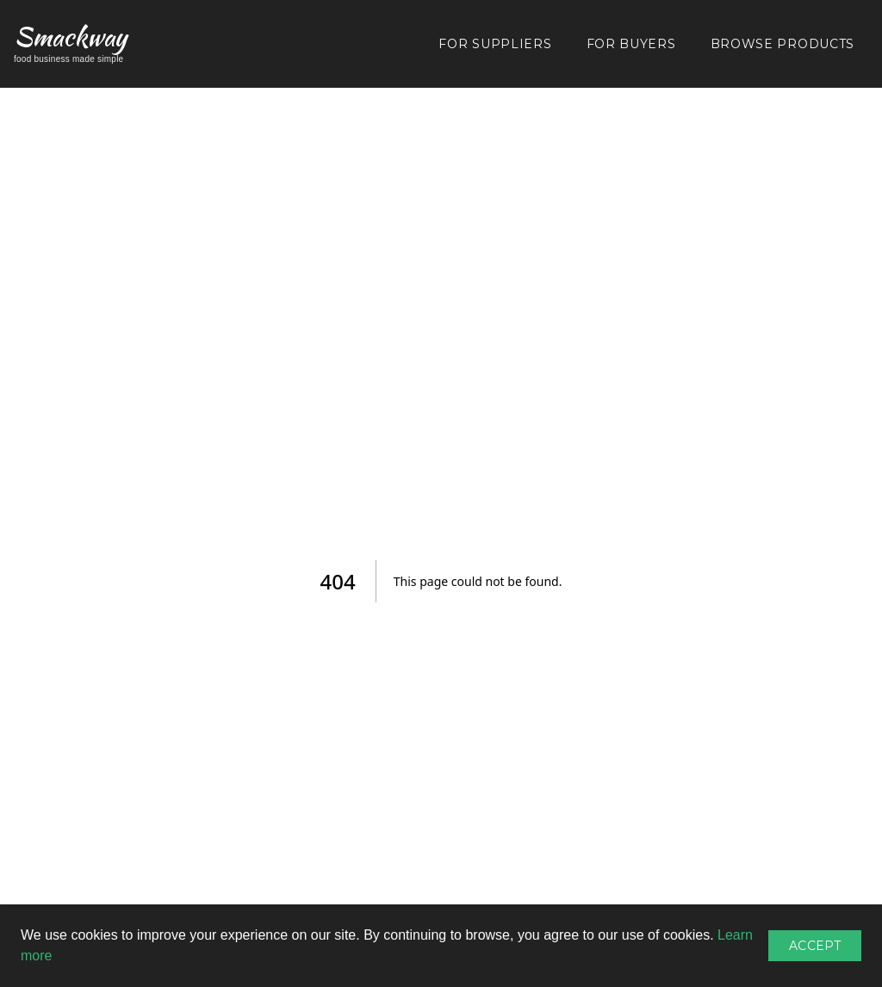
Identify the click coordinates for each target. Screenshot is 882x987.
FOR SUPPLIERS (494, 44)
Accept (815, 945)
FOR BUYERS (631, 44)
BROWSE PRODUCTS (783, 44)
